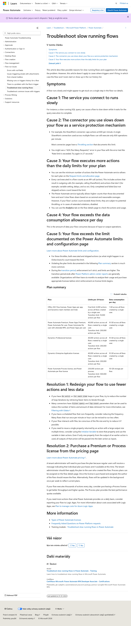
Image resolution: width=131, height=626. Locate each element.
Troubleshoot (59, 28)
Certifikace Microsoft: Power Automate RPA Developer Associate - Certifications (78, 581)
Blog (36, 615)
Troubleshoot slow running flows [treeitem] (20, 87)
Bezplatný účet (98, 10)
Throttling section (85, 144)
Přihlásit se (124, 3)
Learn (49, 28)
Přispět (46, 615)
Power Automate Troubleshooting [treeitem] (18, 38)
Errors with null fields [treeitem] (15, 70)
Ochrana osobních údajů (61, 615)
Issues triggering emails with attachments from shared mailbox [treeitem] (23, 75)
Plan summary (104, 263)
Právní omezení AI (10, 615)
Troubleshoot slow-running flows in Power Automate (90, 527)
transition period (68, 270)
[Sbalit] (37, 28)
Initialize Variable (88, 431)
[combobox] (22, 33)
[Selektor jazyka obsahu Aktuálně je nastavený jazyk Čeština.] (8, 609)
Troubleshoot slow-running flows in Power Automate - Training (72, 571)
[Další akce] (126, 28)
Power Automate (95, 28)
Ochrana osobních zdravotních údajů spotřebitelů (94, 615)
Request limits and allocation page (84, 176)
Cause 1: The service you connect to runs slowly (67, 52)
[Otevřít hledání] (116, 3)
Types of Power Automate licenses (66, 519)
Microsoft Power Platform (76, 28)
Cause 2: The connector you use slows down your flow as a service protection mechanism (83, 56)
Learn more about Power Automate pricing (65, 457)
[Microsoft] (4, 3)
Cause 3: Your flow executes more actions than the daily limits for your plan (78, 59)
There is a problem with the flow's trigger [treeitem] (23, 84)
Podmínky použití (9, 618)
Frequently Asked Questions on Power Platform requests (76, 523)
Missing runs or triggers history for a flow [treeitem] (23, 80)
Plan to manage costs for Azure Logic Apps (74, 506)
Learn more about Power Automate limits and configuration (73, 250)
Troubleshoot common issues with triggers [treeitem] (23, 91)
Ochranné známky (26, 618)
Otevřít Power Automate (117, 10)
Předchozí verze (26, 615)
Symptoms (53, 49)
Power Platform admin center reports (92, 273)
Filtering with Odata (60, 410)
